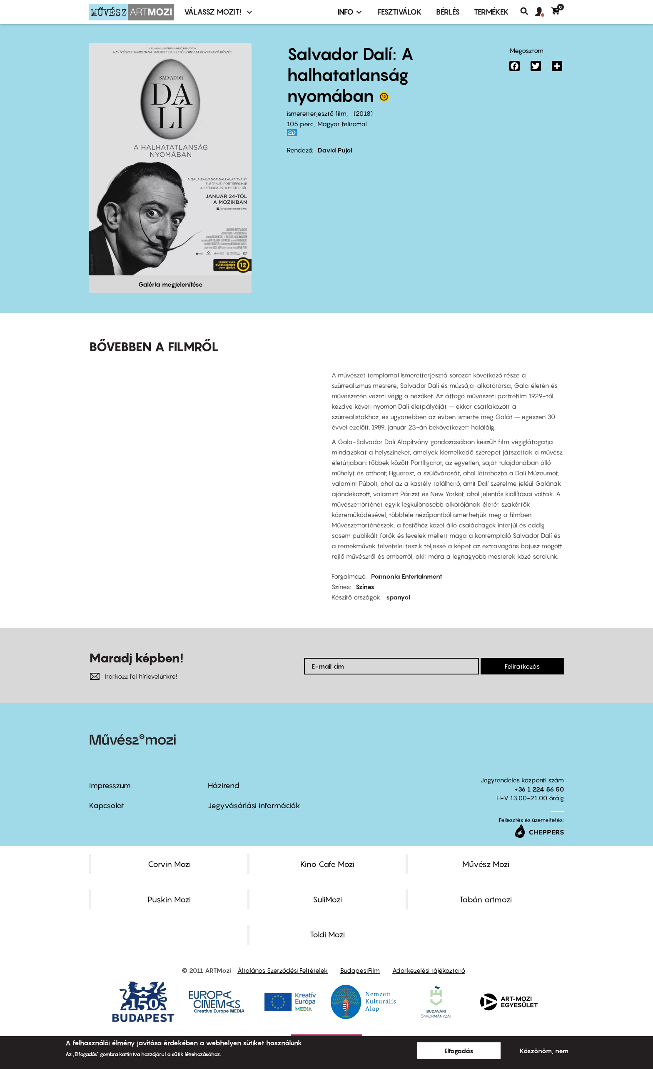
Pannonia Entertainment (406, 576)
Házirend (223, 785)
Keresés (527, 11)
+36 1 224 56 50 (539, 789)
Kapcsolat (107, 805)
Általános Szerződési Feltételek (282, 970)
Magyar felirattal (342, 123)
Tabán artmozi (485, 899)
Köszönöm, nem (544, 1050)
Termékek (491, 11)
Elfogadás (459, 1050)
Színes (365, 586)
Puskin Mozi (169, 899)
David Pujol (335, 150)
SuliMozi (327, 899)
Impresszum (110, 785)
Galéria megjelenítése (170, 284)
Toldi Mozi (327, 934)
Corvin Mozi (169, 864)
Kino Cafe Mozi (327, 864)
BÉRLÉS (448, 11)
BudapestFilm (360, 970)
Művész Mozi (485, 864)
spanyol (398, 597)
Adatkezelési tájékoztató (428, 970)
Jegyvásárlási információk (254, 805)
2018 (363, 113)
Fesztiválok (400, 11)
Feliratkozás (522, 666)
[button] (543, 12)
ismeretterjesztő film (316, 113)
